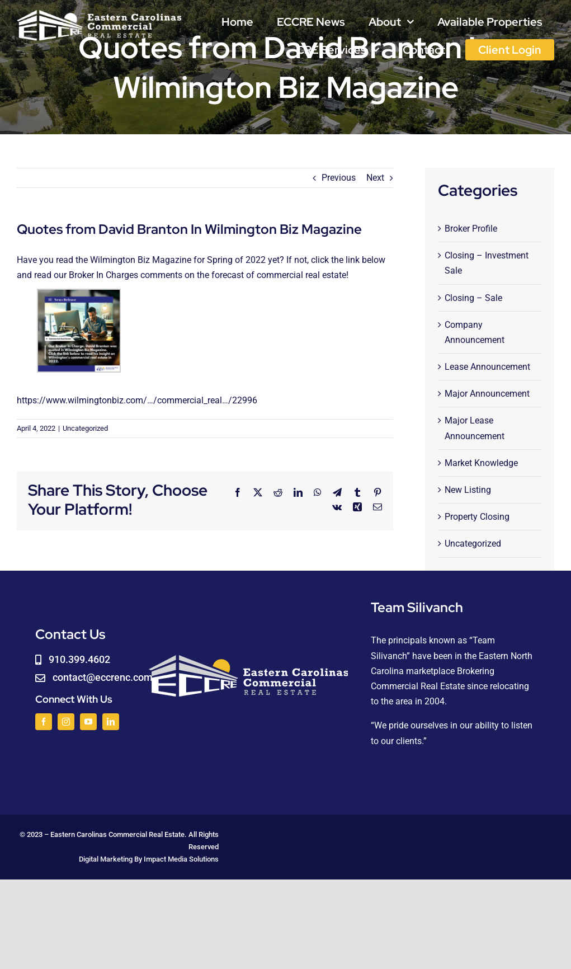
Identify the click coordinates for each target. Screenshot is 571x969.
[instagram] (66, 721)
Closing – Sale (473, 298)
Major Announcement (487, 393)
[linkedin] (110, 721)
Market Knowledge (481, 463)
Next (375, 177)
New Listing (468, 489)
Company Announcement (474, 332)
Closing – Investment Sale (486, 263)
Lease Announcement (487, 366)
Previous (339, 177)
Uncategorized (85, 428)
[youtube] (88, 721)
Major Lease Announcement (474, 428)
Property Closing (477, 516)
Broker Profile (471, 228)
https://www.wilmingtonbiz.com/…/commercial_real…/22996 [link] (137, 400)
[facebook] (43, 721)
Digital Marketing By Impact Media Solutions (149, 859)
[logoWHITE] (99, 12)
